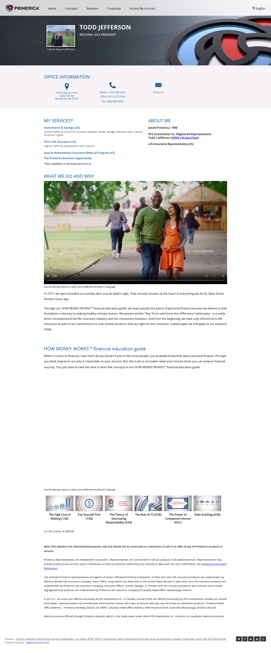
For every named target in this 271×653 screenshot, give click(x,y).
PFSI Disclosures (217, 639)
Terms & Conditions (160, 639)
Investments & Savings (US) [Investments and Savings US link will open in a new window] (62, 128)
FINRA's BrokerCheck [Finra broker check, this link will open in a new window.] (185, 138)
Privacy (20, 639)
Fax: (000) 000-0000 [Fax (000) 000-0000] (113, 101)
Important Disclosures (37, 639)
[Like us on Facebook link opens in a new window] (244, 638)
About (52, 8)
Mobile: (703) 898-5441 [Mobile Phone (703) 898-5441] (113, 92)
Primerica (23, 8)
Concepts (71, 8)
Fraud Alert (188, 639)
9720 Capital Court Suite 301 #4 (66, 96)
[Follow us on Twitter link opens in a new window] (239, 638)
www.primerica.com (37, 642)
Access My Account (142, 8)
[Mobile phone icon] (112, 87)
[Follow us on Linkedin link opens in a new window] (251, 638)
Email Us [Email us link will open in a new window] (158, 92)
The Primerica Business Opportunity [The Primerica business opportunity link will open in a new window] (68, 158)
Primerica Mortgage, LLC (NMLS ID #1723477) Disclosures (84, 639)
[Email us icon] (158, 87)
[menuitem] (52, 9)
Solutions (92, 8)
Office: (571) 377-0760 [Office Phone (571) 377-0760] (112, 96)
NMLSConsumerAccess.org (133, 639)
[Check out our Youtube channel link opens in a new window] (257, 638)
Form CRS (201, 639)
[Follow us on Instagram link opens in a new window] (263, 638)
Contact (177, 639)
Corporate (114, 8)
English (258, 8)
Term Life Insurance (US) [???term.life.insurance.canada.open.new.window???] (60, 142)
